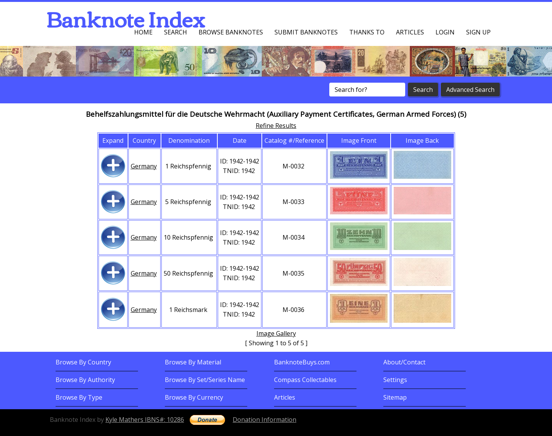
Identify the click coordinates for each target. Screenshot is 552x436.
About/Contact (404, 362)
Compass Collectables (305, 380)
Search (175, 32)
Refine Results (276, 125)
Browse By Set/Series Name (205, 380)
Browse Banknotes (231, 32)
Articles (410, 32)
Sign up (478, 32)
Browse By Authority (85, 380)
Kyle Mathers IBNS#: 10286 (144, 419)
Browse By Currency (194, 397)
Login (445, 32)
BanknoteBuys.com (302, 362)
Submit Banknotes (306, 32)
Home (143, 32)
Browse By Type (79, 397)
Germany (144, 166)
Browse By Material (193, 362)
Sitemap (395, 397)
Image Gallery (276, 333)
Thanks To (366, 32)
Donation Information (264, 419)
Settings (395, 380)
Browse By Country (83, 362)
